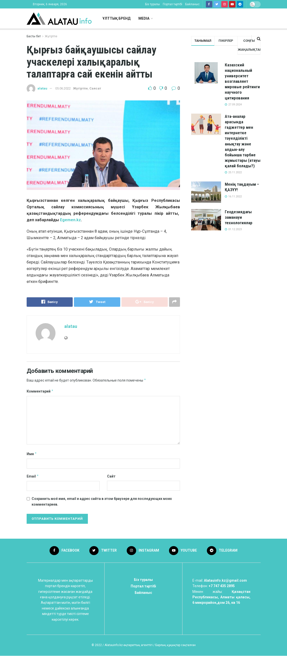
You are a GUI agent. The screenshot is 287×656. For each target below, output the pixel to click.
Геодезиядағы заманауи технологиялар (238, 217)
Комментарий (40, 391)
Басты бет (34, 36)
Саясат (95, 88)
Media (143, 18)
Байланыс (192, 4)
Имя (32, 454)
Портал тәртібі (172, 4)
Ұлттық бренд (116, 18)
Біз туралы (152, 4)
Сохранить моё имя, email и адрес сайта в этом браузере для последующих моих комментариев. (102, 501)
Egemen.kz (70, 220)
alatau (42, 88)
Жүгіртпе (51, 36)
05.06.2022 (63, 88)
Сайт (111, 476)
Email (33, 476)
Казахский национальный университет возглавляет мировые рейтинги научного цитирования (242, 81)
